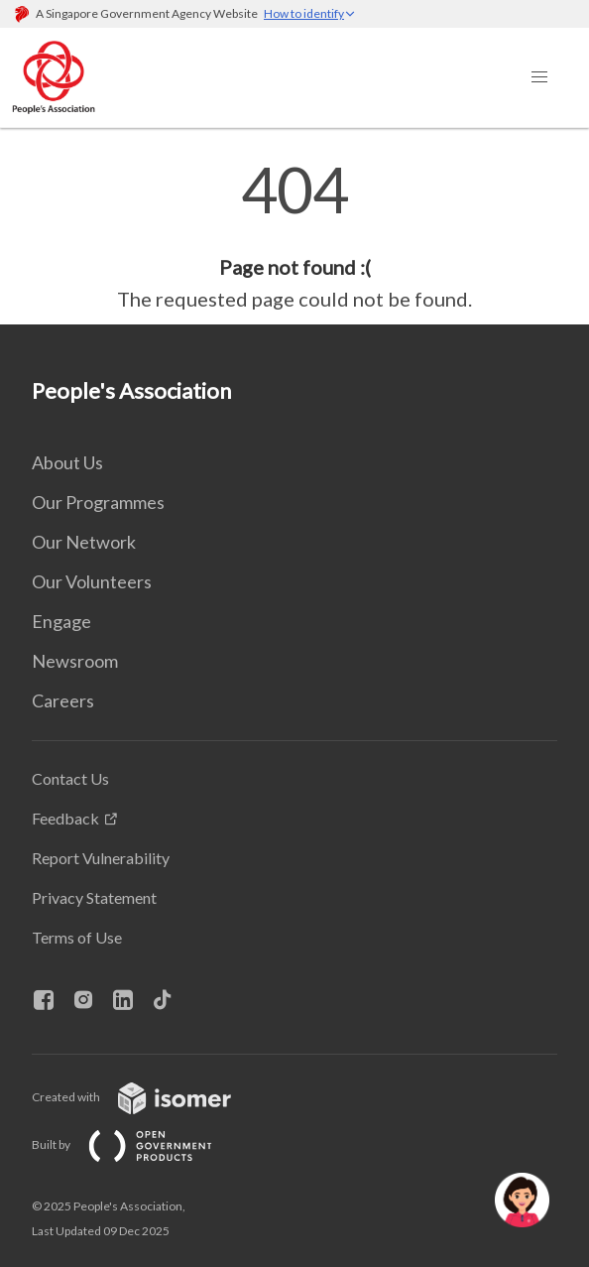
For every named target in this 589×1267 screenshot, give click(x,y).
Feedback (65, 818)
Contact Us (70, 778)
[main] (294, 236)
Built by (138, 1144)
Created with (147, 1096)
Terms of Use (77, 937)
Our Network (84, 542)
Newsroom (75, 661)
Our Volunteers (92, 581)
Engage (61, 621)
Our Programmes (98, 502)
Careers (63, 700)
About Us (67, 462)
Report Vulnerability (101, 857)
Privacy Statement (94, 897)
